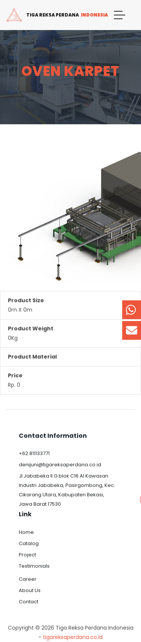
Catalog (29, 543)
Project (27, 554)
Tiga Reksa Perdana (57, 15)
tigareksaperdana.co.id (73, 637)
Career (27, 579)
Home (26, 532)
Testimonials (34, 566)
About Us (30, 590)
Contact (28, 601)
